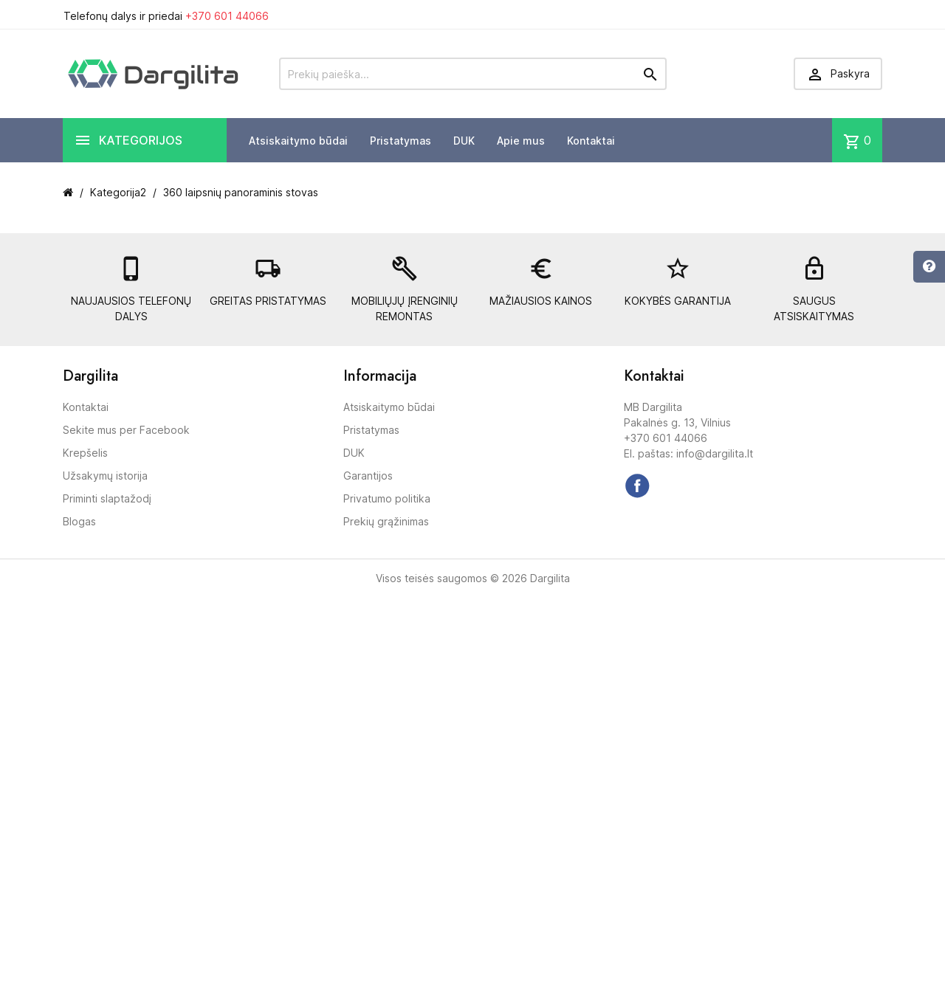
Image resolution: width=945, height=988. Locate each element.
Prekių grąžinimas (386, 521)
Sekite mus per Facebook (126, 430)
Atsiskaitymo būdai (298, 140)
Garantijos (368, 475)
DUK (464, 140)
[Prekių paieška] (473, 74)
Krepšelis (85, 452)
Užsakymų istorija (105, 475)
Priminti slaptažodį (107, 498)
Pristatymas (400, 140)
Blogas (79, 521)
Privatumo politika (386, 498)
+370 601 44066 (227, 16)
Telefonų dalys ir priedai (166, 16)
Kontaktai (591, 140)
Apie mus (521, 140)
